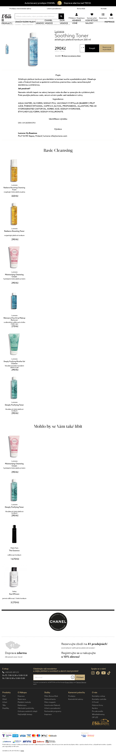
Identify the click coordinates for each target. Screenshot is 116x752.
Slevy (33, 25)
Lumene (59, 39)
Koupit (92, 56)
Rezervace (22, 707)
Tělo (4, 713)
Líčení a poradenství (54, 8)
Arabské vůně (76, 25)
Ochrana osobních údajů (27, 719)
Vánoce (40, 25)
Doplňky (5, 716)
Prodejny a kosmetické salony (20, 8)
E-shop (5, 676)
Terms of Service (81, 690)
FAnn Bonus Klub (51, 704)
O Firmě (95, 710)
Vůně (4, 707)
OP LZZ (95, 725)
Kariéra (95, 716)
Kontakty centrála (99, 707)
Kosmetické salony (91, 25)
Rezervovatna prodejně (107, 56)
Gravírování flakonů (52, 713)
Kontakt (104, 8)
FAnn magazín (50, 710)
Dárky (26, 25)
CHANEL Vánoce (49, 25)
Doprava (21, 704)
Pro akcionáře (97, 719)
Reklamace (22, 713)
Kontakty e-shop (98, 704)
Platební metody (24, 710)
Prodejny (71, 704)
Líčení (4, 710)
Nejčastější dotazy (25, 722)
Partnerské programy (52, 719)
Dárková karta (50, 707)
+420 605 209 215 (12, 680)
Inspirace (109, 25)
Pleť (3, 704)
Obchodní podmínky (26, 716)
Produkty (7, 27)
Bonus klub (81, 8)
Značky (19, 25)
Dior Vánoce (64, 25)
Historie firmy (97, 713)
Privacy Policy (69, 690)
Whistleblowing (98, 722)
